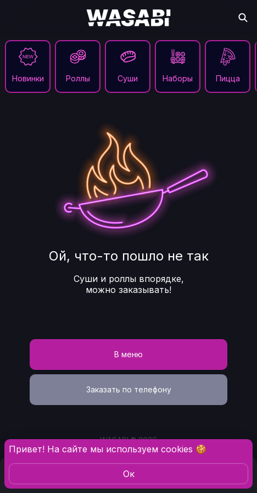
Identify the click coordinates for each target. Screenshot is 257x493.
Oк (129, 473)
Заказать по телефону (128, 389)
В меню (128, 354)
